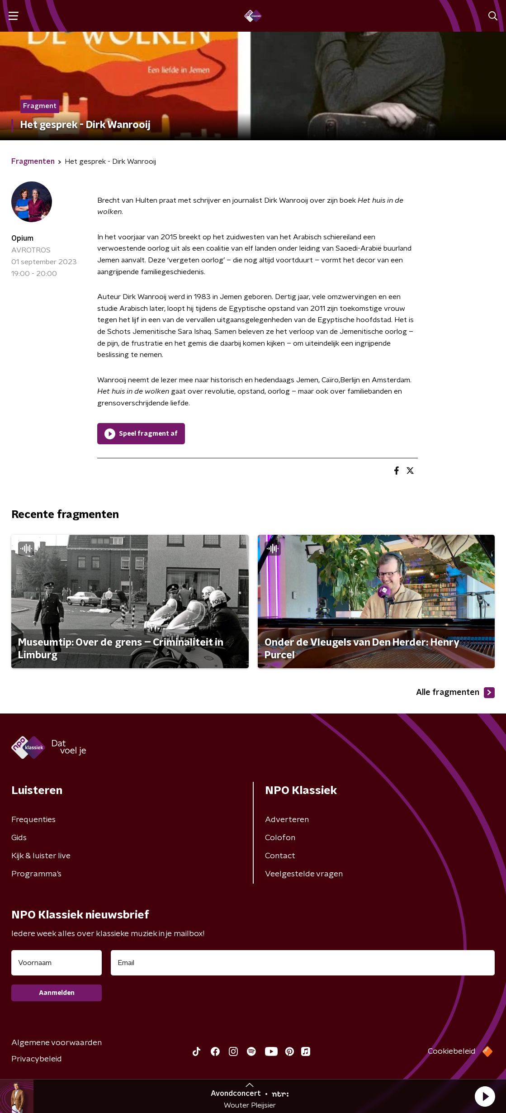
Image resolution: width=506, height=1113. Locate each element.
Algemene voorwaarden (56, 1043)
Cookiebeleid (452, 1051)
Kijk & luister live (41, 856)
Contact (280, 856)
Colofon (280, 838)
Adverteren (287, 820)
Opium (22, 238)
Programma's (36, 874)
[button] (484, 1096)
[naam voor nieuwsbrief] (56, 962)
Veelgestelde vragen (304, 874)
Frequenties (33, 820)
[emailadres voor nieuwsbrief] (303, 962)
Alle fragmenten (455, 692)
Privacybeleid (36, 1059)
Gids (19, 838)
